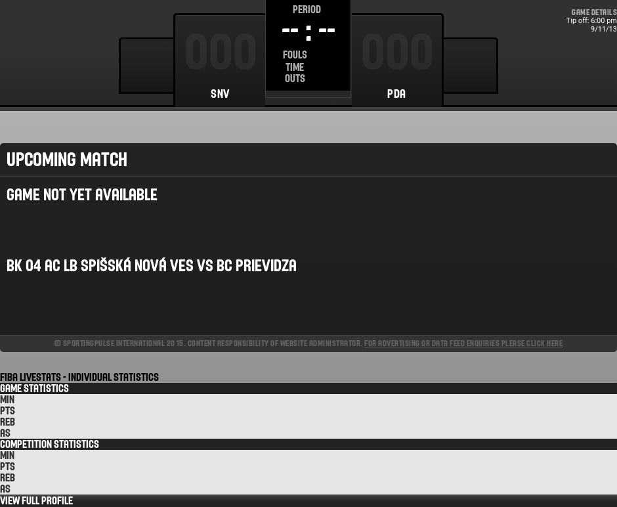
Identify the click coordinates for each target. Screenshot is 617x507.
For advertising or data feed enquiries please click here (463, 343)
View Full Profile (36, 500)
